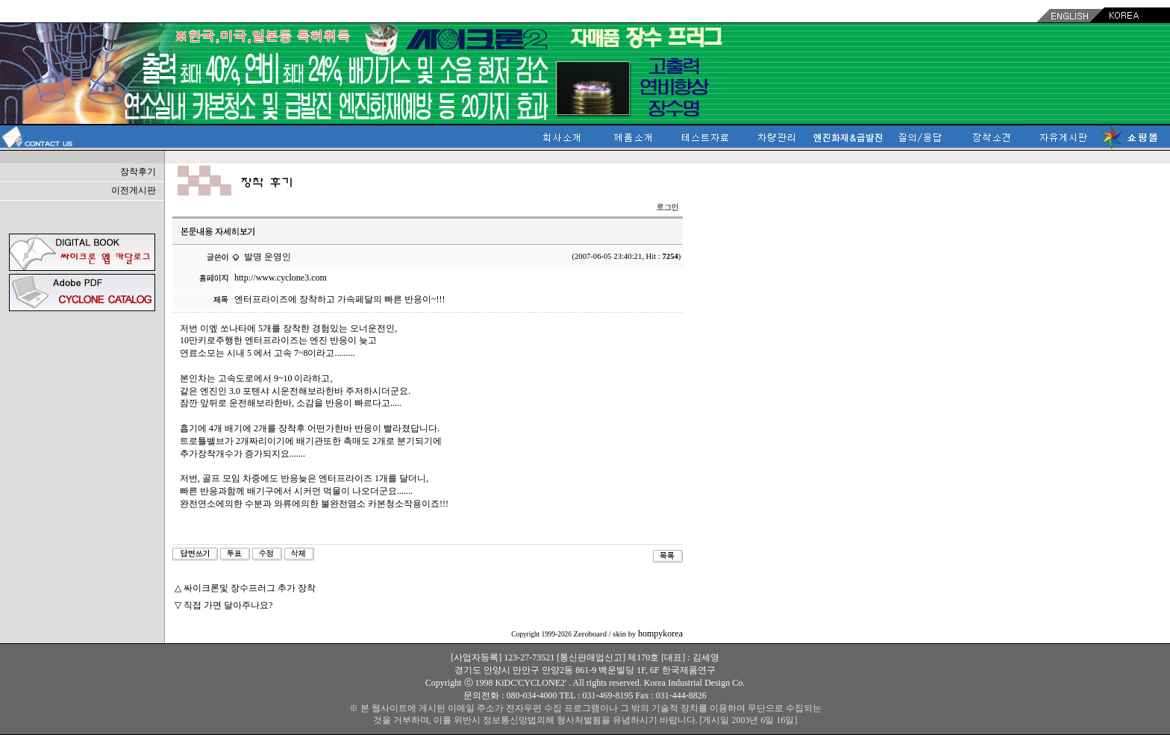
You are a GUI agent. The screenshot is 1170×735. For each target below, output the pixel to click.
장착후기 (138, 171)
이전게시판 (133, 190)
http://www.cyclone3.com (280, 277)
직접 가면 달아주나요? (228, 605)
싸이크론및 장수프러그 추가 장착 (250, 588)
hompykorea (660, 633)
